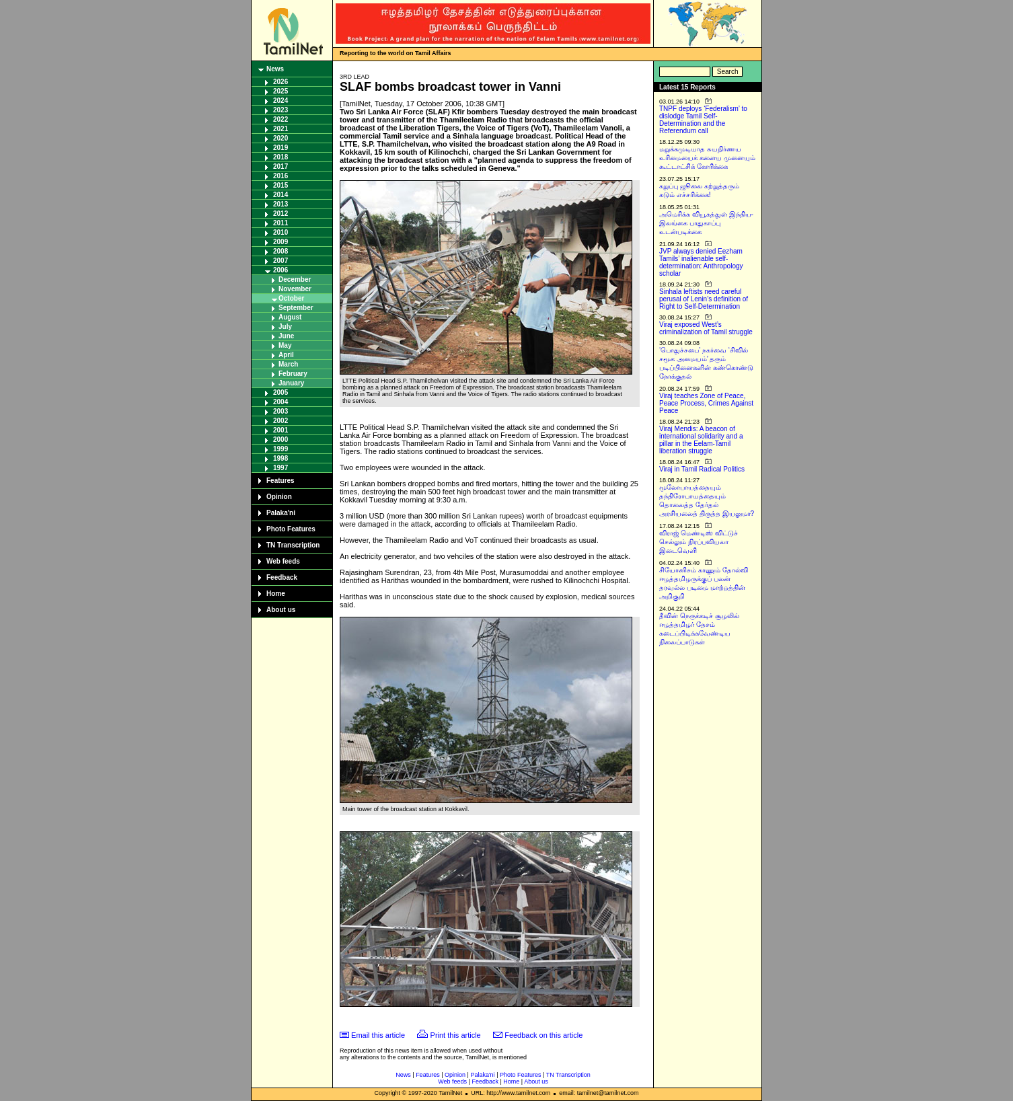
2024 (280, 100)
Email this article (378, 1035)
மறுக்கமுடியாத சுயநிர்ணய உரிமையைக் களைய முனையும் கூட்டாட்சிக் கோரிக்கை (707, 157)
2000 (280, 439)
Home (275, 593)
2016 (280, 176)
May (284, 345)
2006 (280, 270)
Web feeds (283, 561)
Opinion (279, 496)
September (295, 307)
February (292, 373)
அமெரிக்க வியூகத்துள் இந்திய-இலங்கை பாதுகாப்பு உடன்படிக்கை (706, 223)
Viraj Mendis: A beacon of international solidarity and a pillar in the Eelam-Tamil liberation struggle (701, 440)
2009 (280, 241)
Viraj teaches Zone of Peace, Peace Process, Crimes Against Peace (706, 403)
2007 (280, 260)
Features (280, 480)
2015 (280, 185)
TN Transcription (293, 545)
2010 (280, 232)
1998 (280, 458)
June (286, 336)
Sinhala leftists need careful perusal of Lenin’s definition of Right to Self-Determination (703, 299)
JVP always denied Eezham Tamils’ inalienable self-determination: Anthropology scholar (701, 262)
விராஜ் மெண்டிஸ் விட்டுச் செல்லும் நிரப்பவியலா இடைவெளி (698, 541)
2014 (280, 194)
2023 (280, 110)
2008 (280, 251)
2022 (280, 119)
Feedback (281, 577)
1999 (280, 449)
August (289, 317)
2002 (280, 420)
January (291, 383)
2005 (280, 392)
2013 (280, 204)
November (294, 289)
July (285, 326)
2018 (280, 157)
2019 (280, 147)
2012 (280, 213)
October (291, 298)
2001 (280, 430)
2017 (280, 166)
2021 (280, 128)
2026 (280, 81)
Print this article (455, 1035)
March (288, 364)
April (286, 354)
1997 (280, 467)
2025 (280, 91)
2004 (280, 402)
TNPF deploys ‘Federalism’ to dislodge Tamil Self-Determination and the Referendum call (703, 120)
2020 (280, 138)
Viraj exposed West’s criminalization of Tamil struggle (706, 328)
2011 (280, 223)
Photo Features (290, 529)
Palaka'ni (280, 513)
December (294, 279)
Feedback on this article (543, 1035)
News (275, 69)
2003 (280, 411)
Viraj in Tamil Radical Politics (702, 469)
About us (280, 609)
